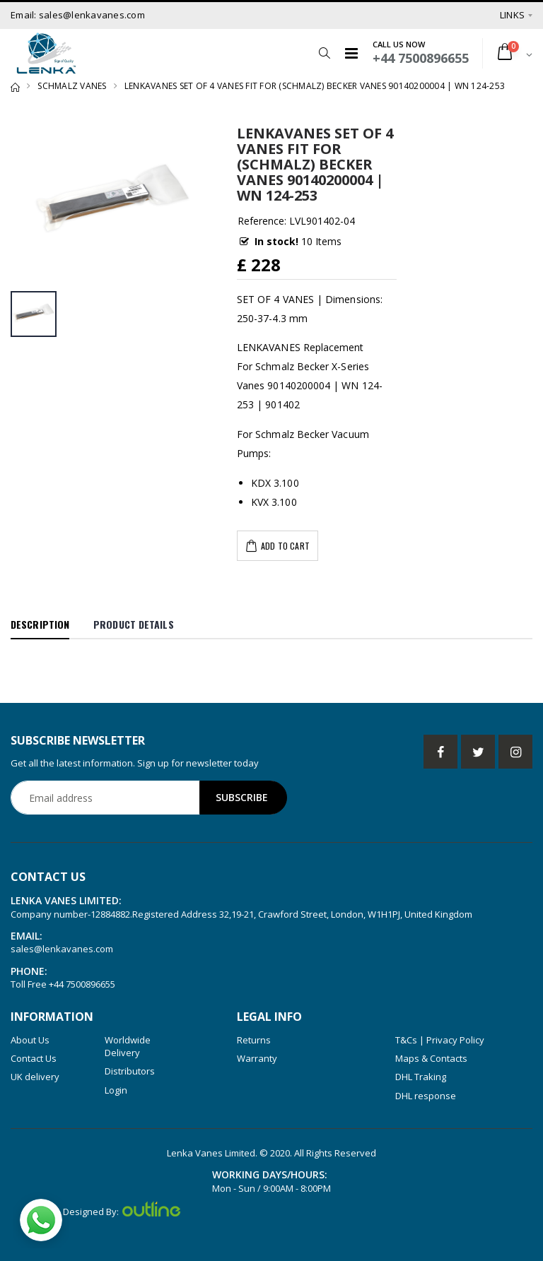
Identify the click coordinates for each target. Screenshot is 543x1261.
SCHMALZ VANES (71, 86)
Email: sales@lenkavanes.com (78, 14)
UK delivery (35, 1076)
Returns (254, 1040)
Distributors (130, 1071)
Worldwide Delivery (128, 1046)
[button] (324, 53)
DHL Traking (420, 1076)
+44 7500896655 (82, 984)
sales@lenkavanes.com (62, 948)
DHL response (425, 1095)
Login (116, 1090)
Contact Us (34, 1058)
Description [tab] (40, 624)
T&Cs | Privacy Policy (439, 1040)
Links (512, 14)
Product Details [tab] (133, 624)
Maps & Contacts (431, 1058)
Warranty (257, 1058)
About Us (30, 1040)
